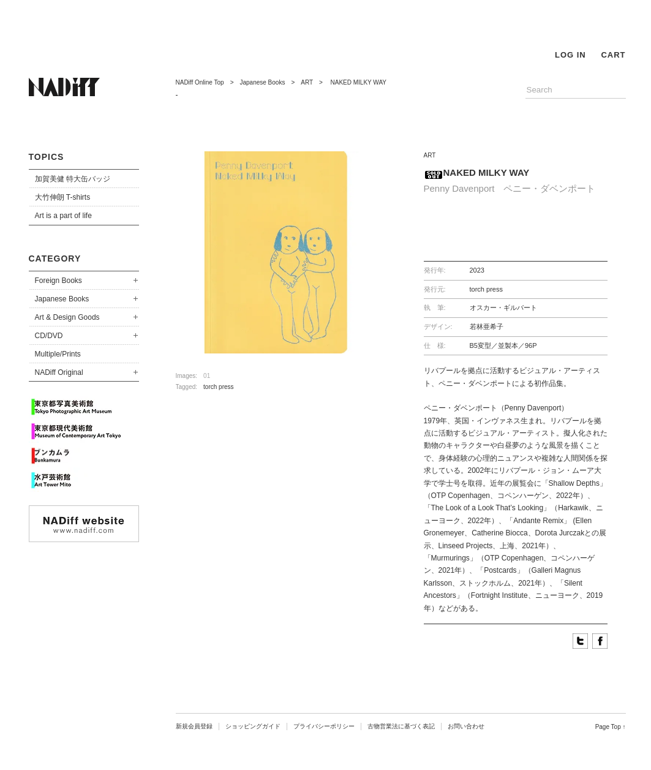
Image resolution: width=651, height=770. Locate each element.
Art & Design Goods (67, 317)
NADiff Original (59, 372)
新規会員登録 (194, 726)
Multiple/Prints (58, 354)
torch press (218, 386)
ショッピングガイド (252, 726)
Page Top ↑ (610, 726)
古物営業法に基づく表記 (401, 726)
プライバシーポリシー (324, 726)
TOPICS (46, 157)
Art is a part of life (63, 215)
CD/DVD (49, 335)
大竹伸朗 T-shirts (63, 197)
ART (307, 82)
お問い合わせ (466, 726)
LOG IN (570, 54)
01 (206, 375)
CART (613, 54)
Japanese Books (62, 299)
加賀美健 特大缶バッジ (72, 179)
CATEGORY (55, 258)
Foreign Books (58, 280)
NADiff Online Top (200, 82)
